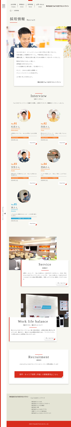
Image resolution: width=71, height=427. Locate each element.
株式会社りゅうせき (37, 401)
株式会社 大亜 (35, 407)
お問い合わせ (40, 5)
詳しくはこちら (62, 283)
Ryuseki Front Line (4, 213)
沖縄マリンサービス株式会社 (39, 411)
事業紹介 (22, 5)
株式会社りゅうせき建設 (38, 405)
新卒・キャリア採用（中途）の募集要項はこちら (39, 374)
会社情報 (13, 5)
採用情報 (30, 5)
